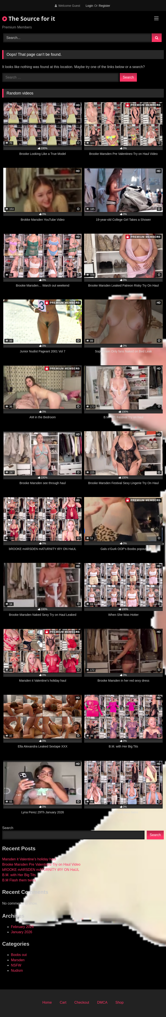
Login (89, 5)
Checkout (81, 1002)
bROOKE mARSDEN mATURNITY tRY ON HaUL (40, 870)
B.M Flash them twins (19, 880)
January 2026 (21, 932)
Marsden (18, 960)
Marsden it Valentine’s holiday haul (29, 859)
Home (47, 1002)
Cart (63, 1002)
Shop (119, 1002)
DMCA (102, 1002)
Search (7, 828)
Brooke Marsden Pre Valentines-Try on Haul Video (41, 864)
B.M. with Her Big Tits (19, 875)
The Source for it (28, 19)
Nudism (17, 970)
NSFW (16, 965)
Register (104, 5)
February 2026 (22, 927)
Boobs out (19, 955)
